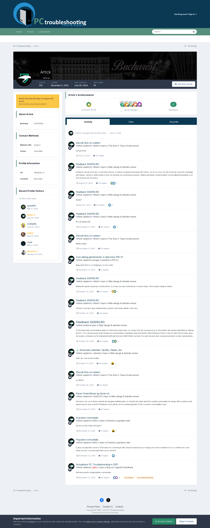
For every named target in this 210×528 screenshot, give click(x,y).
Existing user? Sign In (185, 14)
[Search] (162, 31)
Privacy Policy (93, 506)
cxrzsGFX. (31, 206)
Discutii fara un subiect (88, 142)
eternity (96, 353)
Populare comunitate (87, 417)
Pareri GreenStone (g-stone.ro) (92, 393)
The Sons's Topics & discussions (123, 145)
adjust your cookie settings (98, 521)
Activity (19, 32)
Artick (78, 133)
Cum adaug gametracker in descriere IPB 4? (99, 257)
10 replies (104, 409)
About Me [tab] (174, 122)
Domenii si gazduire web (118, 420)
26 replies (104, 477)
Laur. (30, 242)
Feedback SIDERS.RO (87, 164)
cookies (31, 521)
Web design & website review (122, 167)
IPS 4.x (115, 260)
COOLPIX (31, 224)
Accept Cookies (164, 521)
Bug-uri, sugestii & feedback (120, 467)
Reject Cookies (186, 521)
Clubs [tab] (131, 122)
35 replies (98, 155)
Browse (30, 32)
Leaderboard (44, 32)
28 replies (102, 363)
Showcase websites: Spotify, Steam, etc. (99, 350)
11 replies (103, 270)
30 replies (101, 183)
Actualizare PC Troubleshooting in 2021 (97, 464)
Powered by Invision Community (105, 513)
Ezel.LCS (97, 396)
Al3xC (95, 420)
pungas (95, 260)
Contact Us (108, 506)
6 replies (103, 431)
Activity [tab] (88, 122)
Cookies (119, 506)
